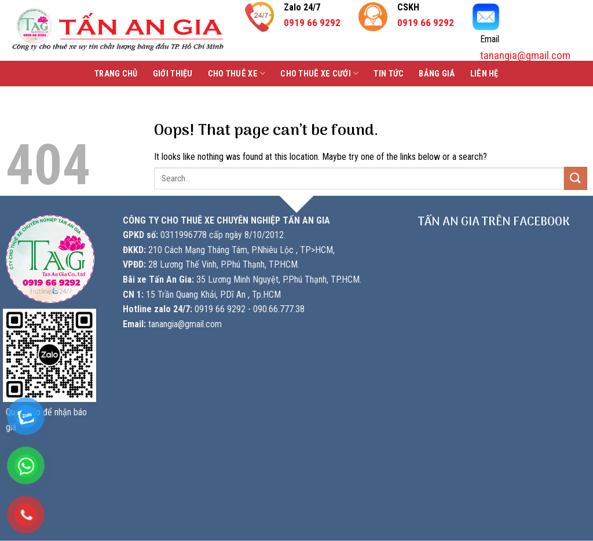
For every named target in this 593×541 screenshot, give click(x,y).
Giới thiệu (173, 74)
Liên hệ (484, 74)
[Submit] (575, 178)
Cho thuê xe (237, 73)
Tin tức (389, 74)
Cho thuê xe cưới (319, 73)
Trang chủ (116, 74)
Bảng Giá (437, 74)
